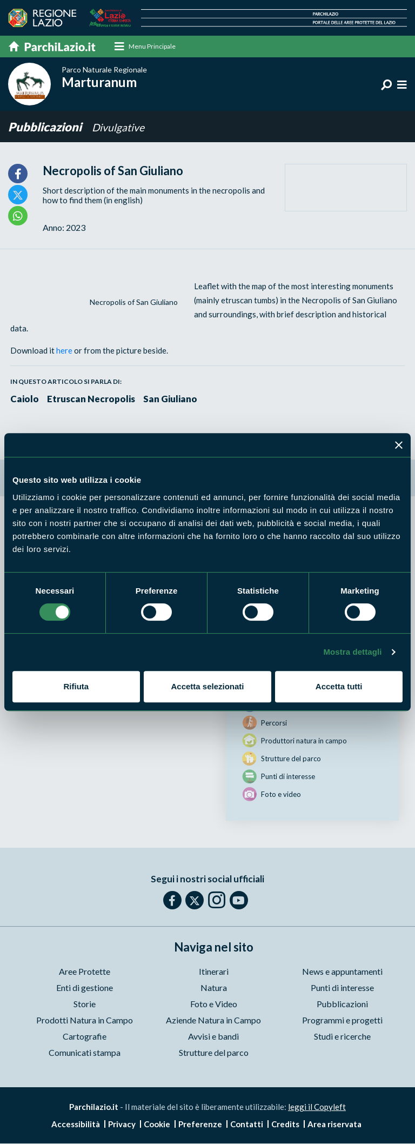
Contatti (246, 1124)
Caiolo (24, 399)
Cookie (157, 1124)
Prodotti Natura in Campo (84, 1020)
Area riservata (334, 1124)
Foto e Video (213, 1004)
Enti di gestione (84, 988)
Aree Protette (84, 972)
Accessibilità (75, 1124)
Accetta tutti (339, 686)
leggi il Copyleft (317, 1107)
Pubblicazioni (46, 127)
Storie (84, 1004)
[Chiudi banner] (399, 445)
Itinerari (214, 972)
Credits (285, 1124)
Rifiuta (76, 686)
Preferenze (200, 1124)
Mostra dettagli (352, 651)
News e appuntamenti (342, 972)
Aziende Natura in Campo (213, 1020)
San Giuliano (171, 399)
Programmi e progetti (342, 1020)
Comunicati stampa (85, 1053)
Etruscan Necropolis (92, 399)
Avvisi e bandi (213, 1037)
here (64, 351)
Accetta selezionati (207, 686)
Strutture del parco (214, 1053)
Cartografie (84, 1037)
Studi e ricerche (342, 1037)
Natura (213, 988)
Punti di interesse (342, 988)
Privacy (122, 1124)
